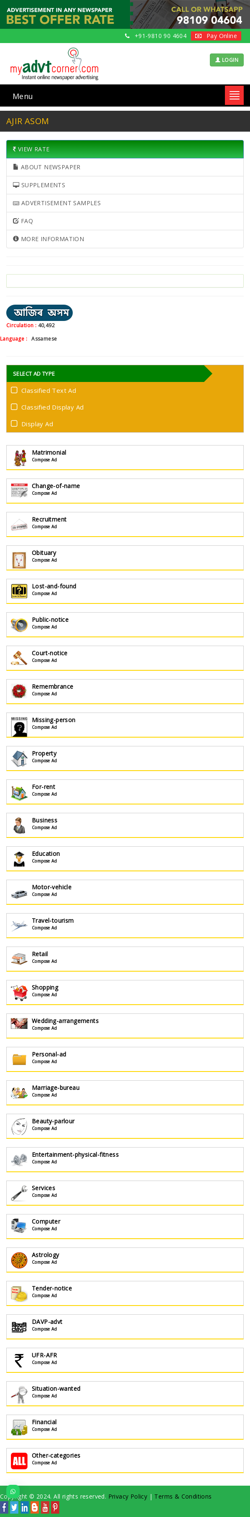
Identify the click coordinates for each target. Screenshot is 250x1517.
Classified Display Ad (49, 406)
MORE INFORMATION (48, 239)
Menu (23, 96)
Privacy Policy (128, 1496)
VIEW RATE (31, 149)
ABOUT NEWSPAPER (47, 167)
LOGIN (226, 60)
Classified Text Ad (45, 390)
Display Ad (34, 423)
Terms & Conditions (183, 1496)
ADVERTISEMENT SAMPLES (57, 203)
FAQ (23, 221)
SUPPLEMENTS (39, 185)
